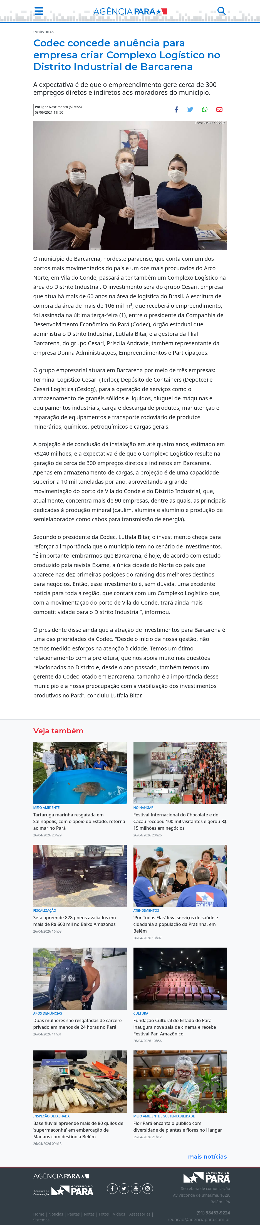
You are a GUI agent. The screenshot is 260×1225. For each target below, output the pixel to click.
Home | (41, 1214)
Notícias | (57, 1214)
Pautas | (75, 1214)
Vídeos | (121, 1214)
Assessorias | (141, 1214)
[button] (37, 11)
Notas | (91, 1214)
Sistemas (41, 1219)
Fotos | (106, 1214)
